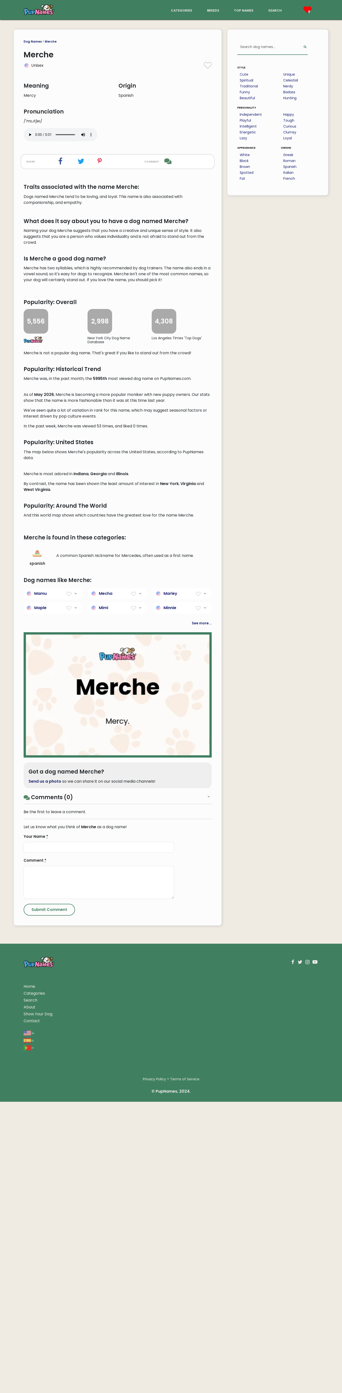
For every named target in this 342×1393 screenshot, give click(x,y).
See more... (202, 914)
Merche (51, 41)
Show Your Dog (38, 1305)
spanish (37, 848)
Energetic (248, 132)
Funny (245, 92)
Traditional (249, 86)
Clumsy (289, 132)
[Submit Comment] (49, 1201)
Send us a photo (45, 1072)
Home (29, 1277)
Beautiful (247, 98)
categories (181, 10)
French (289, 178)
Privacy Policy (154, 1370)
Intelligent (248, 126)
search (275, 10)
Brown (245, 166)
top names (243, 10)
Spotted (246, 172)
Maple (40, 899)
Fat (242, 178)
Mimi (103, 899)
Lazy (243, 138)
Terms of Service (184, 1370)
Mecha (105, 885)
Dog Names (33, 41)
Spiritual (246, 80)
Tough (288, 120)
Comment (35, 1151)
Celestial (290, 80)
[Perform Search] (305, 47)
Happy (288, 114)
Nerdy (288, 86)
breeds (213, 10)
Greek (288, 154)
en (29, 1324)
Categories (34, 1284)
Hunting (290, 98)
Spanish (290, 166)
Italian (288, 172)
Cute (244, 74)
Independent (251, 114)
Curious (289, 126)
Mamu (40, 885)
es (29, 1331)
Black (244, 160)
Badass (289, 92)
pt (29, 1339)
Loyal (287, 138)
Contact (32, 1312)
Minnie (170, 899)
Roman (289, 160)
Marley (170, 885)
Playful (245, 120)
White (245, 154)
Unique (289, 74)
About (29, 1298)
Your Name (36, 1127)
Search (30, 1291)
